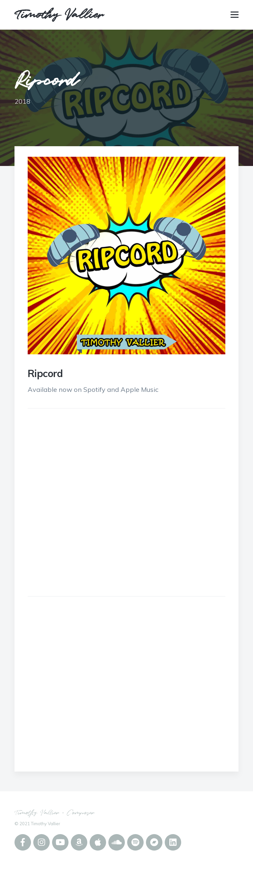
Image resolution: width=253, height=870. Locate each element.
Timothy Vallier (58, 14)
